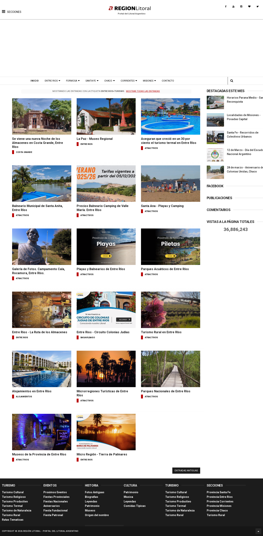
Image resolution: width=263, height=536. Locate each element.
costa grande (24, 152)
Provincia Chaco (217, 510)
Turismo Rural (11, 515)
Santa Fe (90, 80)
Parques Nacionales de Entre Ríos (165, 391)
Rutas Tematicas (12, 519)
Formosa (71, 80)
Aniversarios (51, 505)
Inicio (35, 80)
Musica (128, 496)
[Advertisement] (131, 48)
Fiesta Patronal (53, 515)
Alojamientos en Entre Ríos (31, 391)
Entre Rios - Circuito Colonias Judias (103, 332)
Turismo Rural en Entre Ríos (161, 332)
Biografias (91, 496)
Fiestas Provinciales (56, 496)
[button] (11, 8)
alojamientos (24, 396)
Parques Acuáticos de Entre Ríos (165, 269)
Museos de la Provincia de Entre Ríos (39, 454)
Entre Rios (51, 80)
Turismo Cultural (13, 492)
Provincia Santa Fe (219, 492)
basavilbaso (87, 337)
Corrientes (127, 80)
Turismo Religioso (14, 496)
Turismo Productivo (15, 501)
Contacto (168, 80)
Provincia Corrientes (220, 501)
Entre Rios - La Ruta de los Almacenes (39, 332)
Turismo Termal (12, 505)
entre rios (86, 144)
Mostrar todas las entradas (143, 91)
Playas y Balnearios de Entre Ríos (101, 269)
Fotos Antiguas (94, 492)
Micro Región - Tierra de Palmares (102, 454)
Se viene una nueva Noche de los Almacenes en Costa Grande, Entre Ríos (37, 143)
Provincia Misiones (219, 505)
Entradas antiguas (186, 470)
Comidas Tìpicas (135, 505)
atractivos (151, 148)
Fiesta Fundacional (55, 510)
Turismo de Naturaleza (16, 510)
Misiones (148, 80)
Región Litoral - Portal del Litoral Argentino (51, 531)
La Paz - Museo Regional (95, 139)
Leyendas (91, 501)
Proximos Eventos (55, 492)
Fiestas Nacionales (55, 501)
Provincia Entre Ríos (220, 496)
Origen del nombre (97, 515)
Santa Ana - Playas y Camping (162, 206)
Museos (90, 510)
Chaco (108, 80)
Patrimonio (92, 505)
